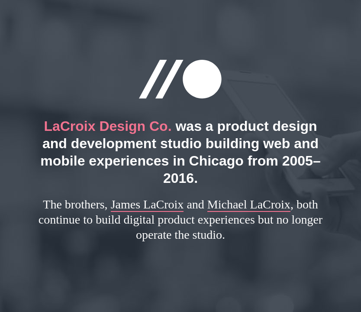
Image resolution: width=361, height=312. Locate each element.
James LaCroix (147, 204)
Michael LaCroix (248, 204)
